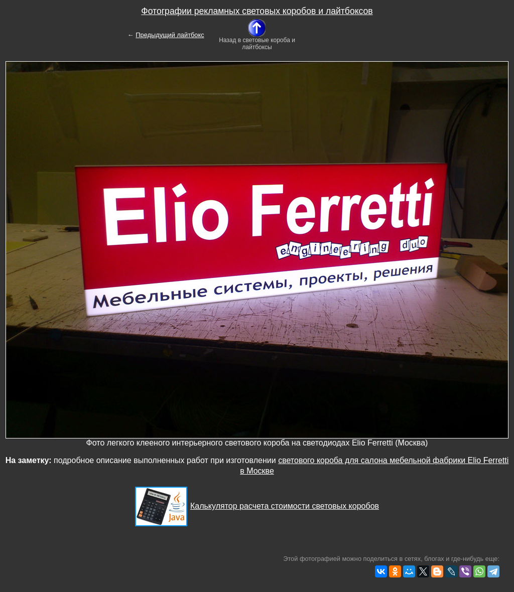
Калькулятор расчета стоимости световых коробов (284, 506)
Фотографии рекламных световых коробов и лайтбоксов (256, 11)
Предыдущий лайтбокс (170, 35)
